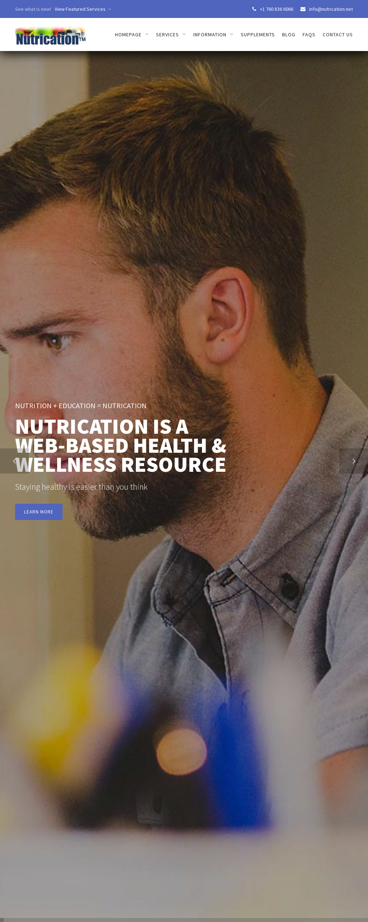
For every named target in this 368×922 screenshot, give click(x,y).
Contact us (338, 34)
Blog (288, 34)
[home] (50, 32)
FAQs (309, 34)
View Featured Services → (83, 9)
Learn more (39, 512)
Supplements (258, 34)
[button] (14, 461)
